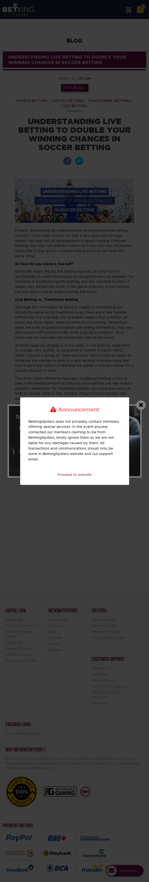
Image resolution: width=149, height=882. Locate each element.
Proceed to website (74, 475)
